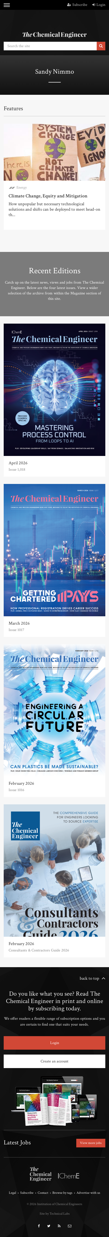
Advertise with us (88, 1193)
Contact (43, 1193)
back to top (89, 978)
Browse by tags (62, 1193)
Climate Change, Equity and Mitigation (48, 196)
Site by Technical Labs (55, 1213)
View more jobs (91, 1143)
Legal (12, 1193)
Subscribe (77, 4)
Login (98, 4)
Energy (21, 187)
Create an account (54, 1061)
